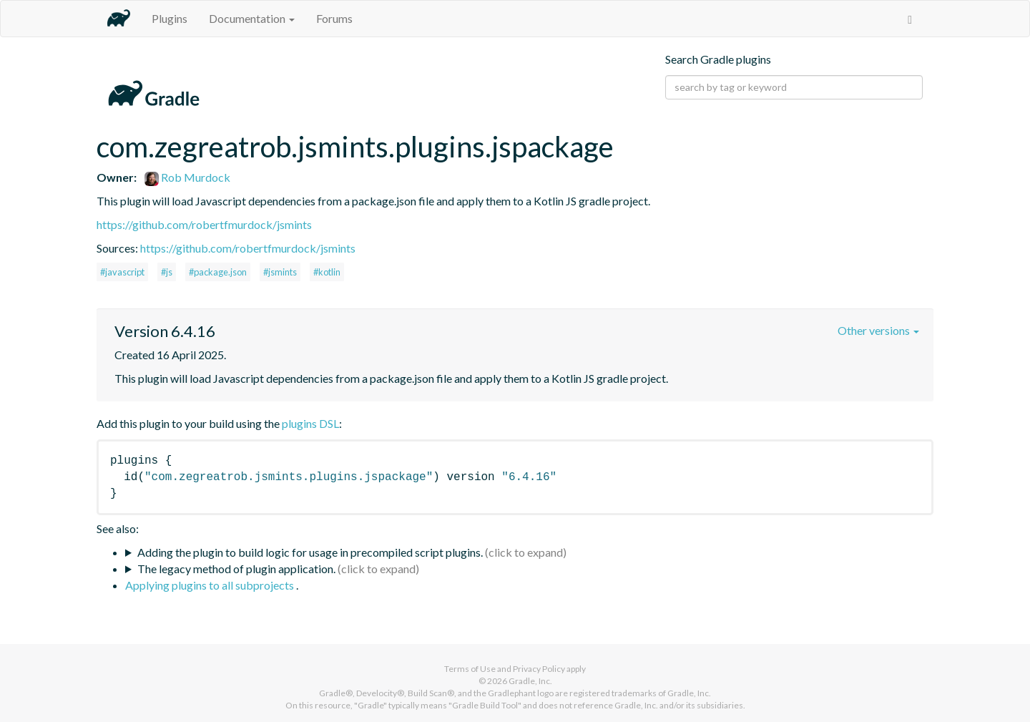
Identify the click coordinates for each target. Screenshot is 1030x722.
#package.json (218, 272)
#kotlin (326, 272)
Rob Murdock (187, 177)
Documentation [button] (252, 18)
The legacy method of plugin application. (236, 568)
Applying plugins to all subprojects (210, 585)
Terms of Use (470, 668)
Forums (334, 18)
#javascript (122, 272)
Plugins (169, 18)
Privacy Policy (539, 668)
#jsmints (280, 272)
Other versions (878, 330)
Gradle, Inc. (530, 680)
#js (166, 272)
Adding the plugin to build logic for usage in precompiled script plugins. (310, 552)
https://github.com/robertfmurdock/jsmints (204, 224)
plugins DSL (310, 423)
